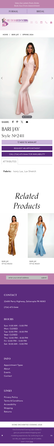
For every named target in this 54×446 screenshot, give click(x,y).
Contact (8, 378)
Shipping (8, 410)
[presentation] (13, 237)
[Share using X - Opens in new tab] (22, 122)
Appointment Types (13, 367)
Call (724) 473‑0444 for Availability (27, 156)
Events (7, 374)
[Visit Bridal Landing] (40, 12)
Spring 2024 (27, 35)
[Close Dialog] (2, 438)
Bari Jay (15, 35)
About (7, 371)
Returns (8, 414)
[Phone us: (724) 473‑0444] (46, 23)
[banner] (15, 22)
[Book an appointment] (41, 23)
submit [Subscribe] (46, 280)
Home (5, 35)
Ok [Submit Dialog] (51, 438)
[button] (31, 23)
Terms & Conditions (13, 403)
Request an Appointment (27, 149)
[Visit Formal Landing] (13, 12)
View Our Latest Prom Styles (27, 3)
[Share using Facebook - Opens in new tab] (12, 122)
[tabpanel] (27, 78)
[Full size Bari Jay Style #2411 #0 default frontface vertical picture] (27, 78)
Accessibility (10, 406)
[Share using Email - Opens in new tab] (27, 122)
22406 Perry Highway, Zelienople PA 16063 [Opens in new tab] (25, 303)
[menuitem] (13, 12)
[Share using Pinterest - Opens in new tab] (17, 122)
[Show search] (36, 23)
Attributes (9, 163)
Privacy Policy (11, 399)
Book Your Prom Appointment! (27, 5)
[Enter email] (27, 280)
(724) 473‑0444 (11, 309)
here (31, 444)
